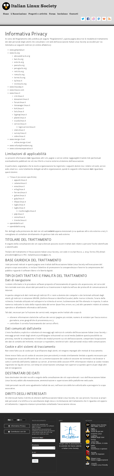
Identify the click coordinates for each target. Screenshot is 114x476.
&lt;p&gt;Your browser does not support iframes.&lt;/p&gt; (43, 446)
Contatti (73, 14)
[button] (17, 426)
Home (6, 14)
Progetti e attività (37, 14)
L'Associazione (19, 14)
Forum (52, 14)
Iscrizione (62, 14)
